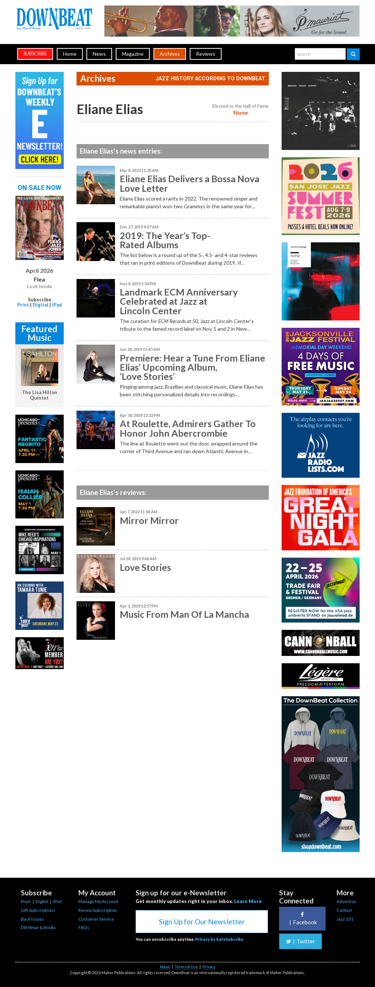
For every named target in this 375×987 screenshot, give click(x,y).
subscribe (35, 53)
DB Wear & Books (38, 927)
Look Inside (39, 286)
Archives (170, 54)
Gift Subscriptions (38, 910)
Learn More (248, 901)
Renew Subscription (97, 910)
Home (70, 54)
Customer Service (96, 919)
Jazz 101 (345, 919)
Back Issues (32, 919)
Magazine (133, 54)
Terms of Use (186, 967)
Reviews (205, 54)
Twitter (300, 941)
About (165, 967)
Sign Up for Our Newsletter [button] (202, 921)
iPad (57, 305)
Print (23, 305)
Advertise (346, 901)
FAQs (83, 927)
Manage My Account (98, 901)
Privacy (209, 967)
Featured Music (39, 333)
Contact (344, 910)
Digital (40, 305)
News (99, 54)
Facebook (302, 918)
